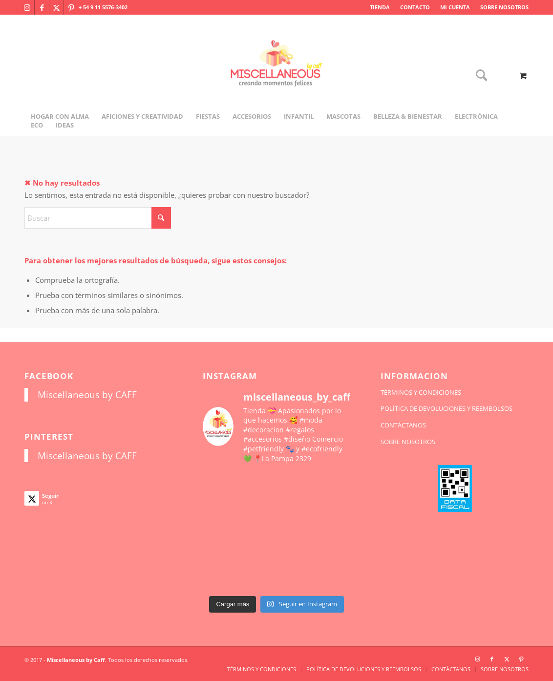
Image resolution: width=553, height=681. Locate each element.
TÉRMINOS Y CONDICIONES (421, 392)
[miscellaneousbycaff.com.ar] (276, 75)
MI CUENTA (455, 7)
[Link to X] (56, 7)
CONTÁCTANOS (403, 425)
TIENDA (380, 7)
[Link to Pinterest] (71, 7)
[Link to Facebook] (42, 7)
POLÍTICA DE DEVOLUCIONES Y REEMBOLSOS (446, 408)
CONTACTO (415, 7)
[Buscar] (478, 76)
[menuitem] (380, 7)
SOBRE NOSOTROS (504, 7)
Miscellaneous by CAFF (87, 394)
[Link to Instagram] (27, 7)
